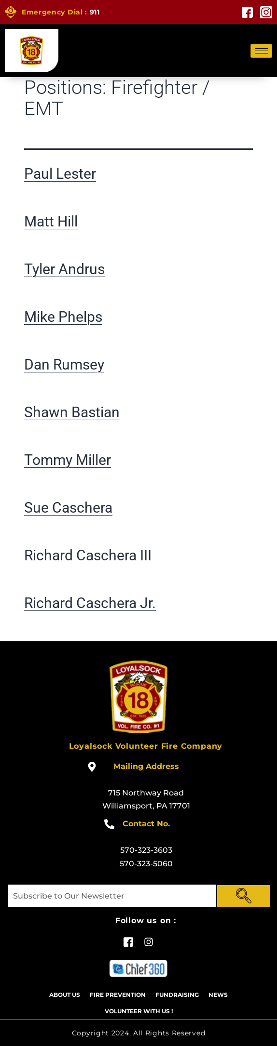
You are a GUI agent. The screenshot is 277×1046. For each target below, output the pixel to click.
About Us (64, 994)
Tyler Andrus (64, 269)
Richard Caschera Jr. (90, 603)
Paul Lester (60, 173)
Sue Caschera (68, 507)
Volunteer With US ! (139, 1011)
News (218, 994)
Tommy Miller (67, 459)
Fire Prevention (118, 994)
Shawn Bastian (72, 412)
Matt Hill (51, 221)
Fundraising (177, 994)
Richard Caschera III (88, 555)
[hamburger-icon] (261, 51)
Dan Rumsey (64, 364)
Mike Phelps (63, 316)
